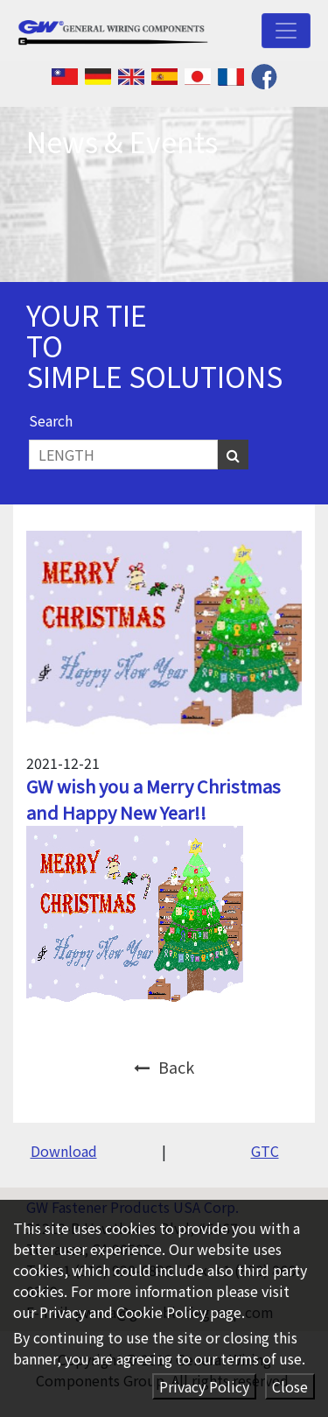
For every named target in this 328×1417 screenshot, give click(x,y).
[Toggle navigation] (286, 30)
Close (290, 1386)
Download (64, 1150)
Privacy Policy (204, 1386)
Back (164, 1066)
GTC (265, 1150)
